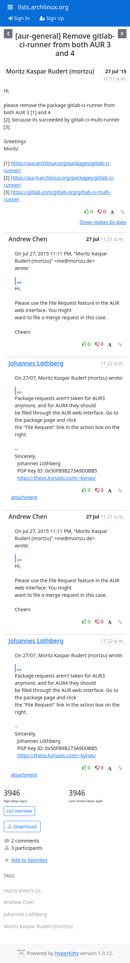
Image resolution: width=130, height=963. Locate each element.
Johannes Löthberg (36, 363)
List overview (19, 811)
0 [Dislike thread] (102, 211)
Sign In (19, 18)
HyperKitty (67, 953)
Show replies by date (102, 222)
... (19, 280)
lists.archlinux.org (43, 7)
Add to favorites (25, 860)
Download (22, 826)
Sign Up (52, 18)
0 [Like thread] (89, 211)
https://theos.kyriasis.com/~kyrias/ (56, 478)
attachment (24, 497)
